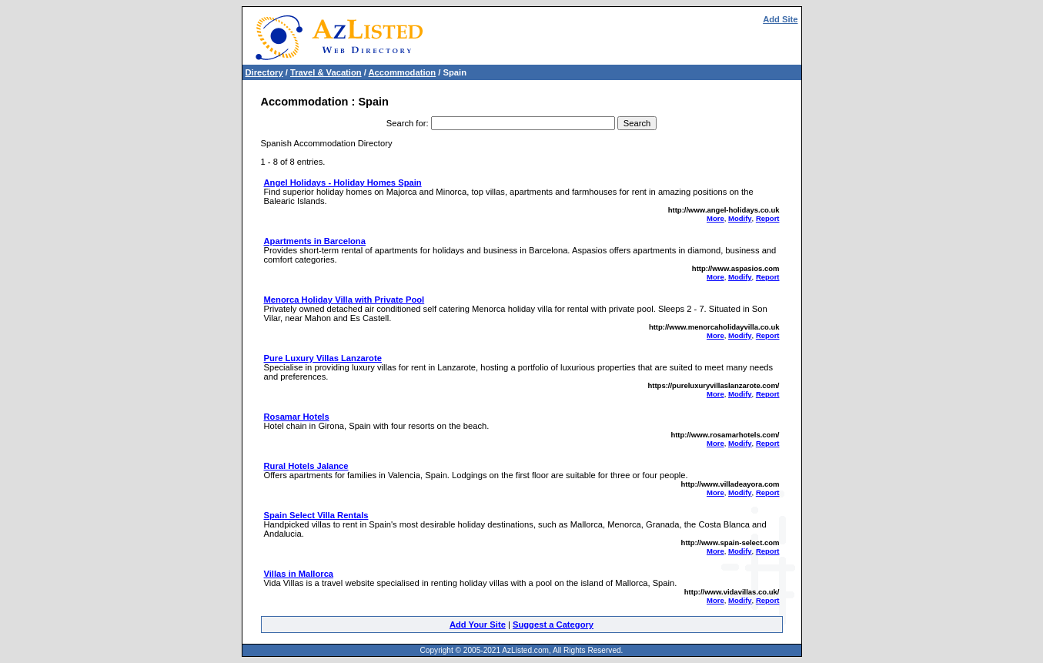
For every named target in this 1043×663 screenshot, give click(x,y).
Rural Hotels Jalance (306, 465)
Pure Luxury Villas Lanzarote (323, 358)
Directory (264, 72)
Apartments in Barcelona (315, 241)
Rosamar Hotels (296, 416)
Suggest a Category (553, 624)
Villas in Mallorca (299, 573)
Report (768, 218)
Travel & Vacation (326, 72)
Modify (740, 218)
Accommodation (402, 72)
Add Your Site (478, 624)
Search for (406, 123)
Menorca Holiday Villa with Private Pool (344, 299)
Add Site (780, 19)
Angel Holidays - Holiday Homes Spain (343, 182)
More (715, 218)
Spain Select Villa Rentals (316, 515)
